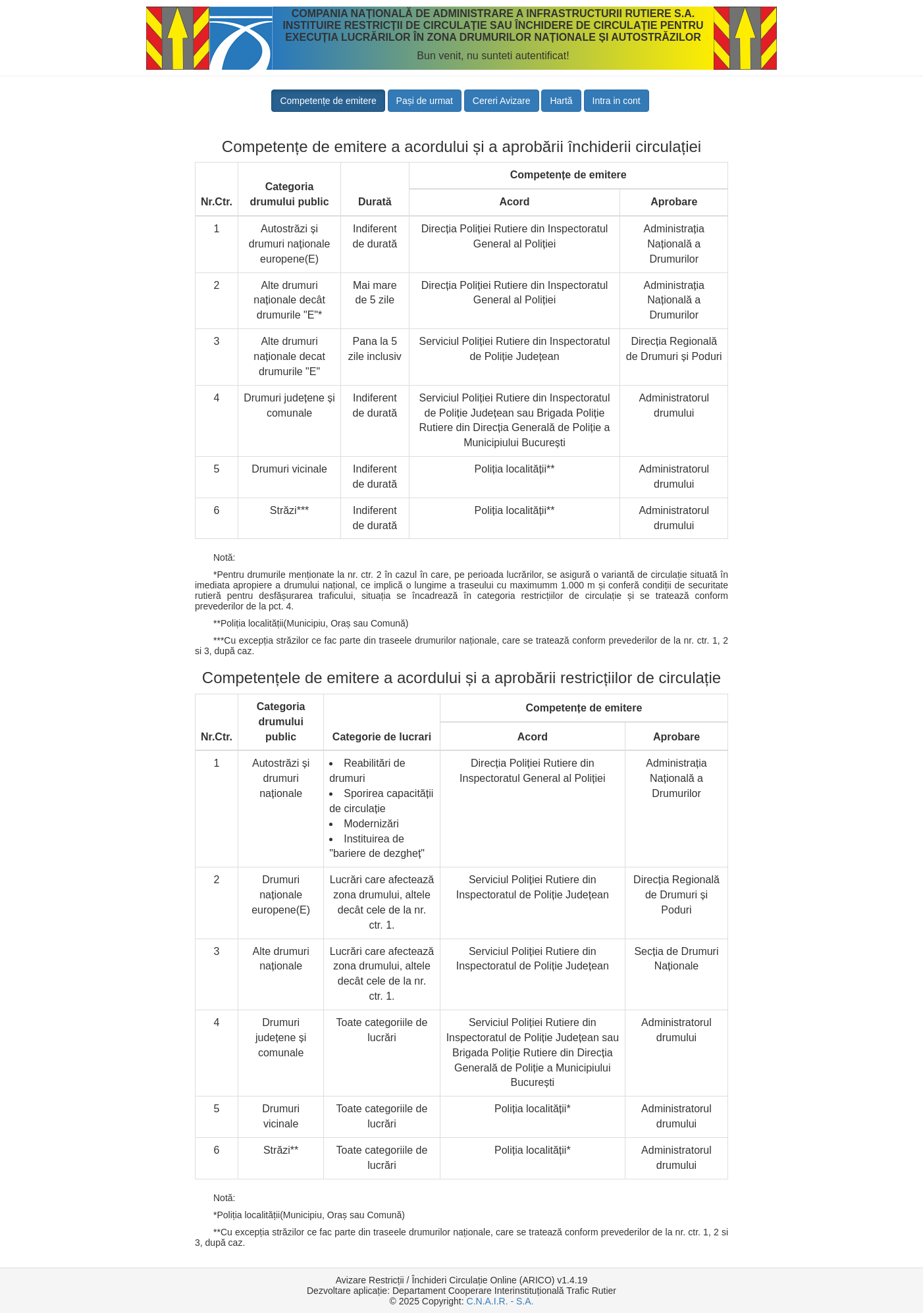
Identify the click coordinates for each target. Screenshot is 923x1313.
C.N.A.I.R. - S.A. (500, 1301)
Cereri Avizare (502, 100)
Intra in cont (617, 100)
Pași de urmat (424, 100)
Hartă (561, 100)
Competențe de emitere (328, 100)
